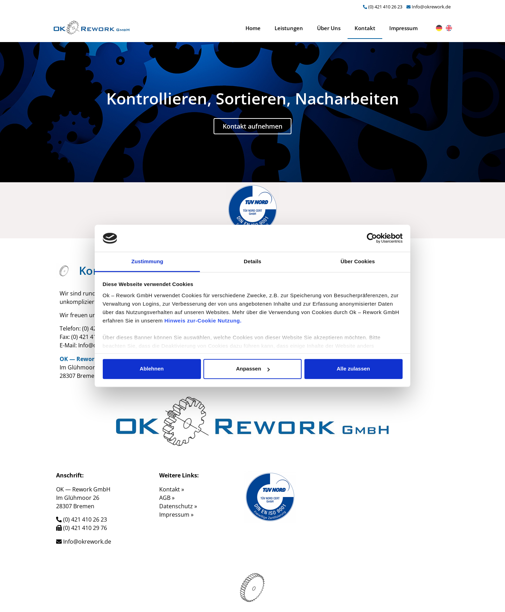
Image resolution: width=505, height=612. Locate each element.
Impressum (403, 28)
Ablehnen (151, 369)
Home (253, 28)
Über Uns (329, 28)
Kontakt (365, 28)
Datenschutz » (178, 506)
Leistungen (289, 28)
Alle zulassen (353, 369)
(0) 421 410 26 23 (385, 7)
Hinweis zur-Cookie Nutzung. (203, 321)
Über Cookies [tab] (358, 261)
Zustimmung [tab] (147, 261)
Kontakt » (171, 489)
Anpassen (253, 369)
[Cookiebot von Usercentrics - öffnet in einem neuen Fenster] (372, 238)
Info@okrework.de (431, 7)
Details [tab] (252, 261)
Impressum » (176, 514)
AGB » (167, 498)
